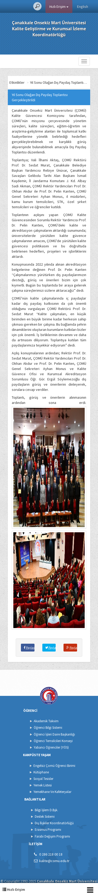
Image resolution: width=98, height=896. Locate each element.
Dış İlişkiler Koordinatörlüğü (54, 823)
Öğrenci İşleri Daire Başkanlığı (54, 734)
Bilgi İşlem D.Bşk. (46, 810)
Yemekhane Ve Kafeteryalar (52, 792)
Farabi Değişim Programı (52, 836)
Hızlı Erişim (58, 6)
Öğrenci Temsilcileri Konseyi (53, 741)
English (82, 6)
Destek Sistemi (45, 816)
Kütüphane (41, 772)
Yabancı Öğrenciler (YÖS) (51, 747)
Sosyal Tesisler (43, 778)
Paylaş (29, 647)
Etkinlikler (17, 82)
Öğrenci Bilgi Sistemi (48, 727)
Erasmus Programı (48, 829)
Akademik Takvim (46, 721)
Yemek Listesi (42, 785)
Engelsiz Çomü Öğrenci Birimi (54, 765)
